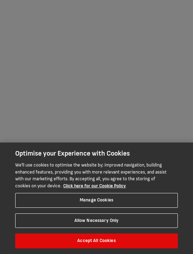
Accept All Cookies (96, 240)
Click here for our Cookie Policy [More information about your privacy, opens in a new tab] (94, 186)
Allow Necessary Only (96, 220)
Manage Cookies (96, 200)
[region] (96, 198)
